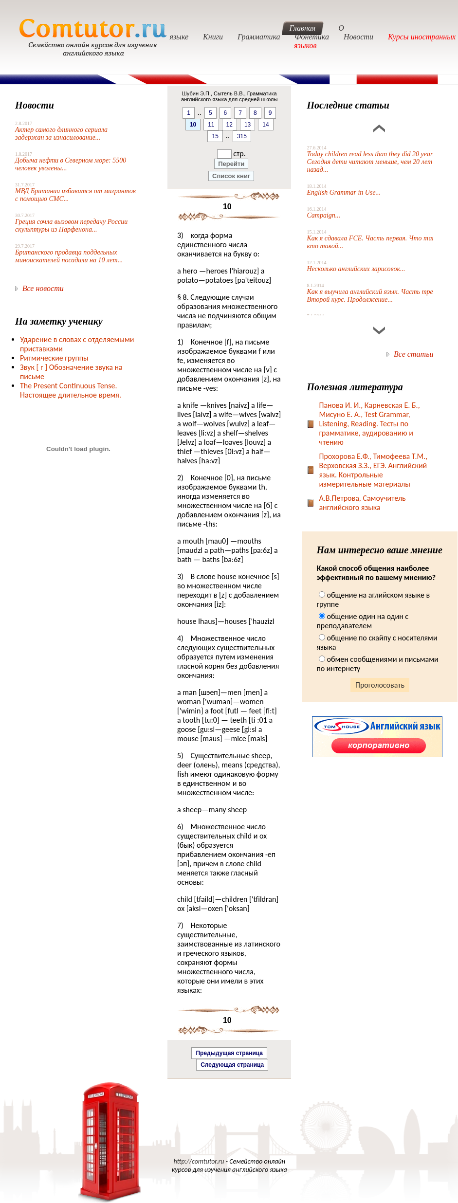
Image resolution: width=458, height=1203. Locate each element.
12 (229, 124)
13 (247, 124)
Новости (358, 37)
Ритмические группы (54, 358)
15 (215, 136)
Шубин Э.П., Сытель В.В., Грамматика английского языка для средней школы (229, 96)
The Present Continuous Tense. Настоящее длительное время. (70, 390)
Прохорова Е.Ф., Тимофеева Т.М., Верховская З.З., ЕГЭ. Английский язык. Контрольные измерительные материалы (373, 470)
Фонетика (312, 37)
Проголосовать (379, 685)
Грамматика (259, 37)
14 (265, 124)
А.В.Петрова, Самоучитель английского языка (362, 502)
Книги (213, 37)
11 (211, 124)
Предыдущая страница (229, 1053)
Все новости (43, 288)
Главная (303, 28)
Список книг (231, 176)
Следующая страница (232, 1064)
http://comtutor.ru (198, 1161)
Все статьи (413, 354)
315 (242, 136)
